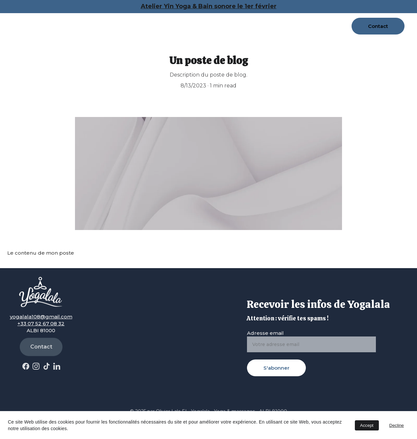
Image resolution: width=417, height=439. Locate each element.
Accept (367, 425)
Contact (378, 26)
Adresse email (265, 333)
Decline (396, 425)
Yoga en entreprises (296, 19)
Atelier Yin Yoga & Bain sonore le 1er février (209, 6)
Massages (148, 19)
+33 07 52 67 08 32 (40, 323)
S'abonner (276, 368)
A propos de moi (98, 19)
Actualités (65, 33)
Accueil (61, 19)
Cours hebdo (193, 19)
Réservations (245, 19)
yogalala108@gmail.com (41, 316)
